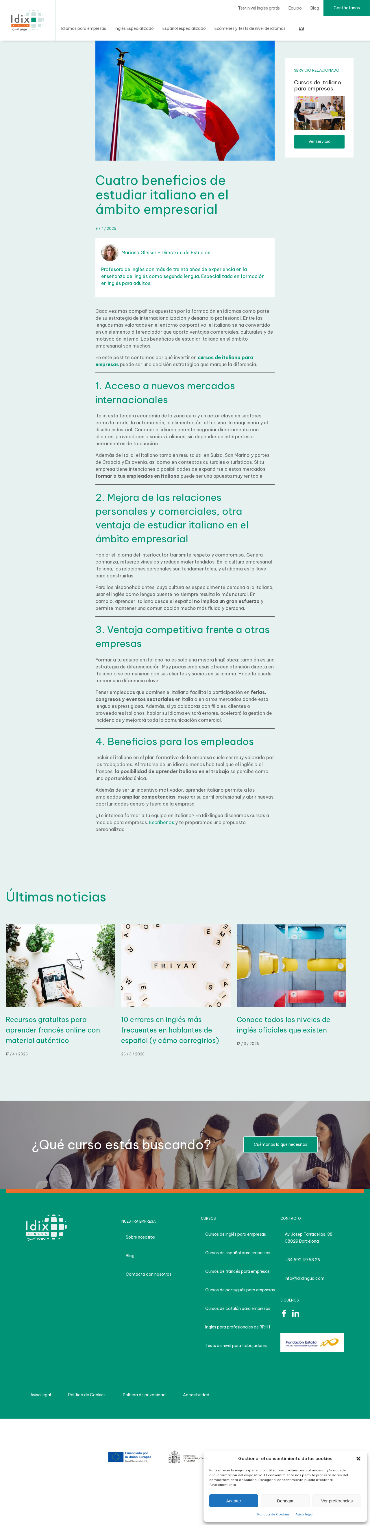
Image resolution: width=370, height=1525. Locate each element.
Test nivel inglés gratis (259, 8)
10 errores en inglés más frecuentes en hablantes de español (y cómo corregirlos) (170, 1030)
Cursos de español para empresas (237, 1252)
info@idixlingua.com (304, 1278)
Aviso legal (304, 1514)
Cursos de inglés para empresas (235, 1234)
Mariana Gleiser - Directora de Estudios (155, 252)
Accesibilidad (196, 1394)
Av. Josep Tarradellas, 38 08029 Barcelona (308, 1238)
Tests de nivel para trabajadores (236, 1345)
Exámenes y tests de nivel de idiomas (250, 28)
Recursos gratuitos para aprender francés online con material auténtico (53, 1030)
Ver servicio (319, 141)
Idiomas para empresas (83, 28)
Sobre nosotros (140, 1237)
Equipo (295, 8)
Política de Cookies (273, 1514)
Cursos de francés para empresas (237, 1271)
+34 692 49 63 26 (302, 1259)
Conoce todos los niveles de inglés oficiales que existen (283, 1024)
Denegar (285, 1500)
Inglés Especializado (134, 28)
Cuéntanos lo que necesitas (280, 1144)
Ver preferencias (337, 1500)
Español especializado (184, 28)
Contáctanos (347, 7)
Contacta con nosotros (148, 1274)
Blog (314, 8)
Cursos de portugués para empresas (240, 1290)
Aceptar (233, 1500)
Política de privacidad (144, 1394)
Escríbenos (162, 822)
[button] (358, 1459)
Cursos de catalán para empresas (237, 1308)
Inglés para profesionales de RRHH (237, 1327)
